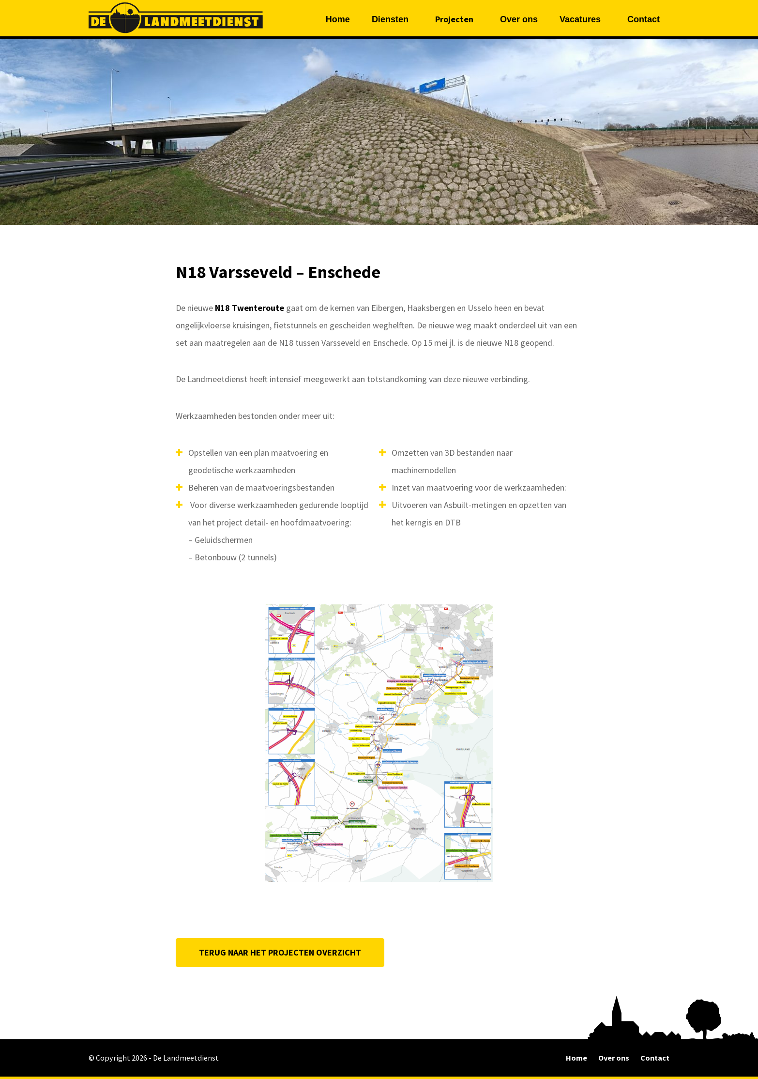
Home (338, 19)
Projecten (454, 19)
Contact (643, 19)
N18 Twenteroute (250, 307)
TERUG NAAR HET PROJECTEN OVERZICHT (280, 952)
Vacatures (580, 19)
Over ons (519, 19)
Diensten (390, 19)
